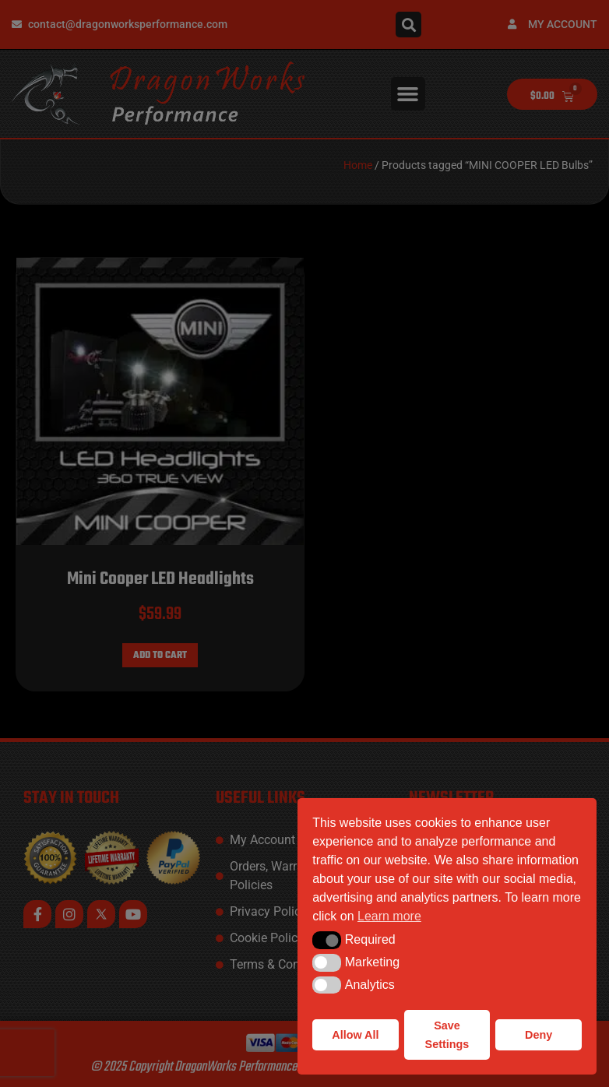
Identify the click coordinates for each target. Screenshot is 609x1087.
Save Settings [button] (447, 1034)
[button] (326, 939)
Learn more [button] (389, 916)
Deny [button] (538, 1035)
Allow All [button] (355, 1035)
